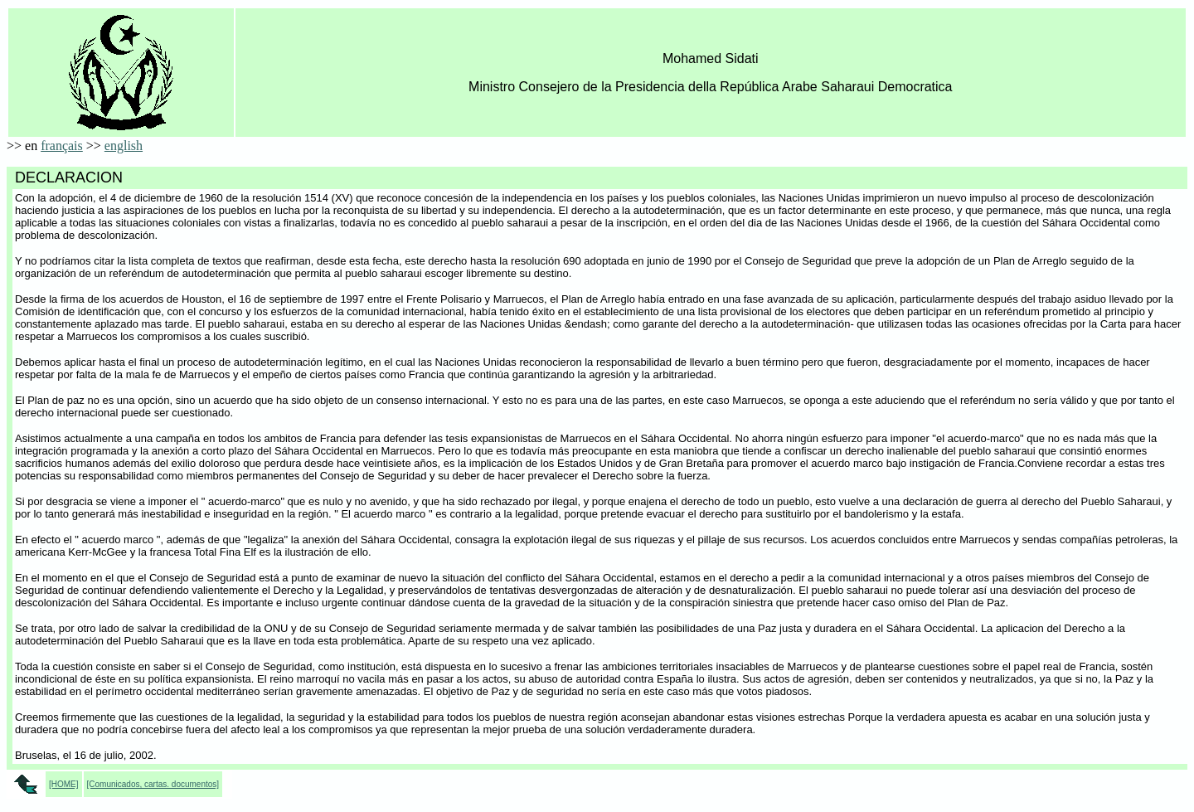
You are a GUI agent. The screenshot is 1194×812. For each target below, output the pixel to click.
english (123, 146)
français (62, 146)
